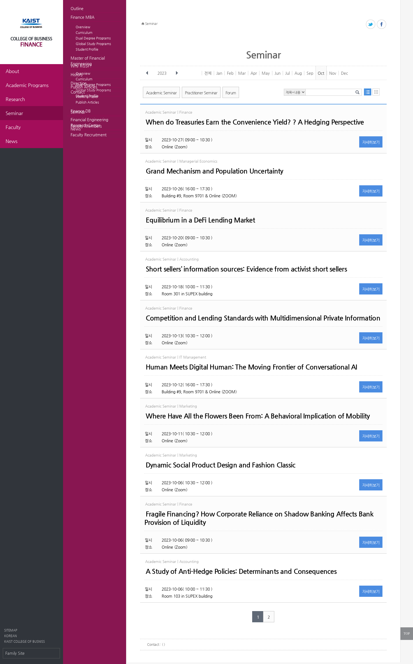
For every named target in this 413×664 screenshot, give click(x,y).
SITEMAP (10, 630)
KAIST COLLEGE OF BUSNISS (24, 641)
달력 (376, 91)
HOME (142, 24)
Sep (310, 73)
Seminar (78, 112)
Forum (231, 92)
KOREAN (10, 636)
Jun (277, 73)
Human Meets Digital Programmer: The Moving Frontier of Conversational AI (251, 367)
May (266, 73)
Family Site (15, 653)
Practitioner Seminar (201, 92)
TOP (406, 633)
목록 (367, 91)
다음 (177, 73)
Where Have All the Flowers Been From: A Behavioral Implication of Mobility (258, 416)
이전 (147, 73)
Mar (242, 73)
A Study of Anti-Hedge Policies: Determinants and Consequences (241, 571)
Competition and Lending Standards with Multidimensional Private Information (263, 318)
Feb (230, 73)
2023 (162, 73)
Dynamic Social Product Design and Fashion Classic (221, 465)
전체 (208, 73)
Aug (298, 73)
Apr (253, 73)
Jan (219, 73)
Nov (332, 73)
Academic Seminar (161, 92)
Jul (287, 73)
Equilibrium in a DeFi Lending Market (200, 220)
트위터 (371, 24)
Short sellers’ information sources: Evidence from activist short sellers (246, 269)
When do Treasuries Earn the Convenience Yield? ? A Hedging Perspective (255, 122)
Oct (321, 73)
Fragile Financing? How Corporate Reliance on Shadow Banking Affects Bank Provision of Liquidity (258, 518)
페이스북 (382, 24)
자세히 (371, 142)
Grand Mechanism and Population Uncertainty (214, 171)
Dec (344, 73)
